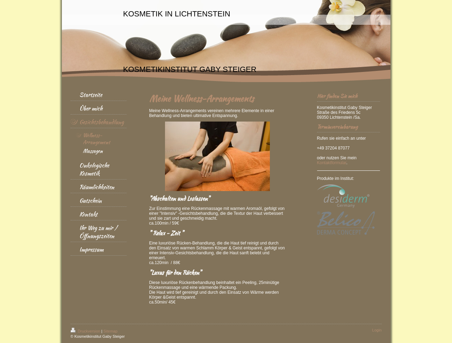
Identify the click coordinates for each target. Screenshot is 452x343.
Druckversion (86, 331)
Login (377, 330)
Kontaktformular (331, 162)
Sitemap (110, 331)
